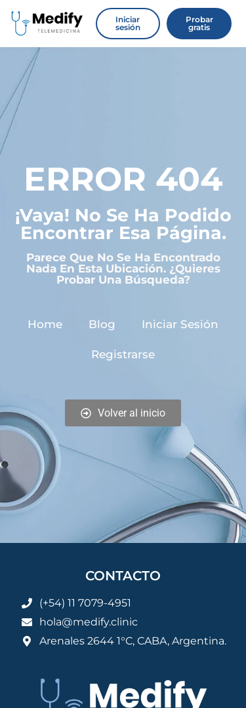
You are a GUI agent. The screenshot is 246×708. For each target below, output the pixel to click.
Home (45, 324)
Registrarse (123, 354)
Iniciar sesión (180, 324)
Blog (102, 324)
